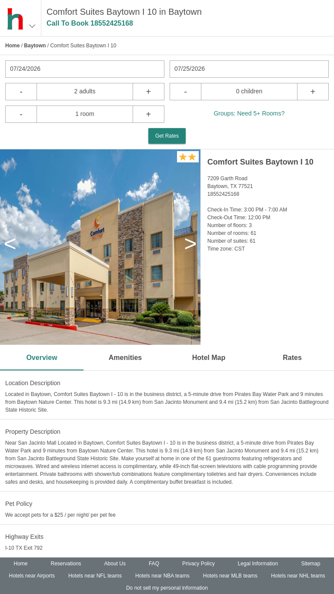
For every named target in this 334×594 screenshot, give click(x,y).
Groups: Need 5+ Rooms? (249, 113)
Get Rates (167, 136)
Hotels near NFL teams (95, 576)
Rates (292, 357)
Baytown (35, 46)
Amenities (125, 357)
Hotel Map (208, 357)
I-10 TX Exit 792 (24, 548)
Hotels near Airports (32, 576)
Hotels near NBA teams (162, 576)
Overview (41, 357)
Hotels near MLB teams (230, 576)
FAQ (154, 564)
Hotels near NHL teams (298, 576)
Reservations (66, 564)
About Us (115, 564)
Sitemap (310, 564)
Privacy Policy (198, 564)
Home (12, 46)
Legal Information (258, 564)
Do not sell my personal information (167, 588)
